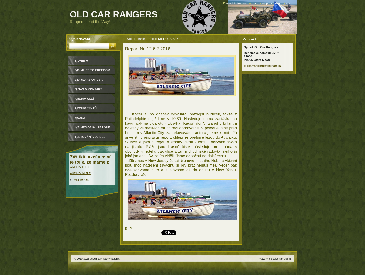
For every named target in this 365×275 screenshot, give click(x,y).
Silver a (81, 60)
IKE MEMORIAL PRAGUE (92, 127)
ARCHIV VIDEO (80, 173)
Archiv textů (86, 108)
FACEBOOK (80, 179)
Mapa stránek (271, 3)
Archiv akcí (84, 99)
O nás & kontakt (88, 89)
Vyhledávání (79, 39)
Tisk (254, 3)
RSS (288, 3)
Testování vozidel (90, 137)
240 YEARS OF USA (89, 79)
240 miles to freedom (92, 70)
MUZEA (80, 118)
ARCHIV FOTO (80, 167)
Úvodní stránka (136, 38)
